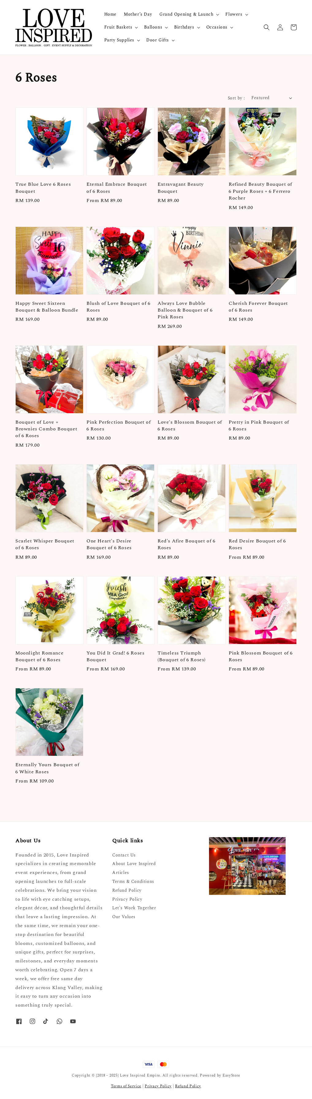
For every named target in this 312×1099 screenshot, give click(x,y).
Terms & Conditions (133, 881)
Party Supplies (119, 40)
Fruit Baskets (118, 27)
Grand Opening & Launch (186, 14)
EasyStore (231, 1075)
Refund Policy (127, 890)
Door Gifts (157, 40)
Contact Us (124, 855)
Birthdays (184, 27)
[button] (266, 27)
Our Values (123, 917)
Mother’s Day (138, 14)
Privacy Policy (127, 899)
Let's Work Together (134, 908)
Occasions (216, 27)
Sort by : (236, 98)
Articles (120, 872)
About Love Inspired (134, 863)
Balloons (153, 27)
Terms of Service (126, 1086)
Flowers (233, 14)
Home (110, 14)
